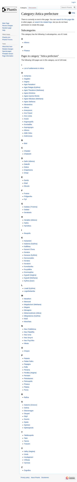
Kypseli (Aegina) (30, 275)
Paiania (27, 358)
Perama (27, 370)
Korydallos (28, 269)
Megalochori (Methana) (32, 304)
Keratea (27, 261)
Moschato (27, 321)
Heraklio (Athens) (30, 220)
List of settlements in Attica (34, 68)
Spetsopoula (28, 428)
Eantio (26, 180)
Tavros (26, 441)
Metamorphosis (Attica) (32, 313)
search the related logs (43, 22)
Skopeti (27, 413)
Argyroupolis (28, 122)
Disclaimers (45, 477)
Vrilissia (27, 460)
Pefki (26, 367)
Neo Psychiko (29, 340)
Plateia (26, 387)
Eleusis (26, 186)
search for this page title (65, 19)
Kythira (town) (29, 281)
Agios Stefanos (29, 102)
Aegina (26, 82)
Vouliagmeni (28, 457)
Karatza (27, 252)
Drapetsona (28, 170)
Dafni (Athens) (29, 161)
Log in (74, 2)
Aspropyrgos (28, 127)
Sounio (26, 419)
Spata (26, 422)
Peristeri (27, 376)
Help (73, 13)
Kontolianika (28, 266)
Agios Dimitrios (29, 93)
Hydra (26, 223)
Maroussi (27, 302)
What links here (7, 46)
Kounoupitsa (28, 272)
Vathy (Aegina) (29, 451)
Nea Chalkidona (30, 329)
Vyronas (27, 463)
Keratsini (27, 264)
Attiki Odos (28, 133)
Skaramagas (28, 411)
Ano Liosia (28, 116)
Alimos (26, 107)
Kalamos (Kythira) (30, 244)
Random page (6, 28)
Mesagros (27, 310)
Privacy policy (25, 477)
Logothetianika (29, 291)
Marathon (27, 299)
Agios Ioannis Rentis (31, 96)
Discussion (32, 8)
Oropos (26, 351)
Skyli (26, 416)
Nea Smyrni (28, 338)
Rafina (26, 397)
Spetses (27, 425)
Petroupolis (28, 381)
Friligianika (28, 196)
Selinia (26, 408)
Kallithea (27, 246)
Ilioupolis (27, 233)
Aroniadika (28, 124)
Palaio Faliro (28, 361)
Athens (26, 42)
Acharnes (27, 76)
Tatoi (26, 438)
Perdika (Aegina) (30, 373)
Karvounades (29, 258)
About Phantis (35, 477)
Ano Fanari (28, 113)
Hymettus (27, 226)
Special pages (6, 51)
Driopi (26, 173)
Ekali (26, 183)
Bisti (25, 143)
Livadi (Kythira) (29, 288)
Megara (27, 307)
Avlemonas (28, 136)
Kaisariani (27, 241)
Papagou (27, 364)
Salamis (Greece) (30, 405)
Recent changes (7, 25)
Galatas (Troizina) (30, 207)
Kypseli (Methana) (31, 278)
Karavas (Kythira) (30, 255)
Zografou (27, 470)
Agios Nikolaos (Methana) (33, 99)
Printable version (7, 54)
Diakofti (27, 164)
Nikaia (26, 343)
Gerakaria (27, 212)
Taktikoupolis (29, 435)
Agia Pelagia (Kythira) (32, 87)
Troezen (27, 444)
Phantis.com (6, 37)
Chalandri (27, 154)
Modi (26, 319)
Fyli (25, 199)
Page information (7, 56)
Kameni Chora (29, 249)
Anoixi (26, 119)
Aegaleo (27, 79)
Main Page (5, 23)
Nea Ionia (27, 335)
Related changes (7, 49)
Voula (26, 454)
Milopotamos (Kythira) (32, 316)
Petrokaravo (28, 378)
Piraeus (27, 51)
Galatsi (26, 210)
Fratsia (26, 193)
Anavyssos (28, 110)
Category (23, 8)
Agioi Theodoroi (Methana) (34, 90)
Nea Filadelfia (29, 332)
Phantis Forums (7, 39)
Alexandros (28, 104)
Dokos (26, 167)
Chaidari (27, 151)
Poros (26, 390)
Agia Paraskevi (29, 84)
